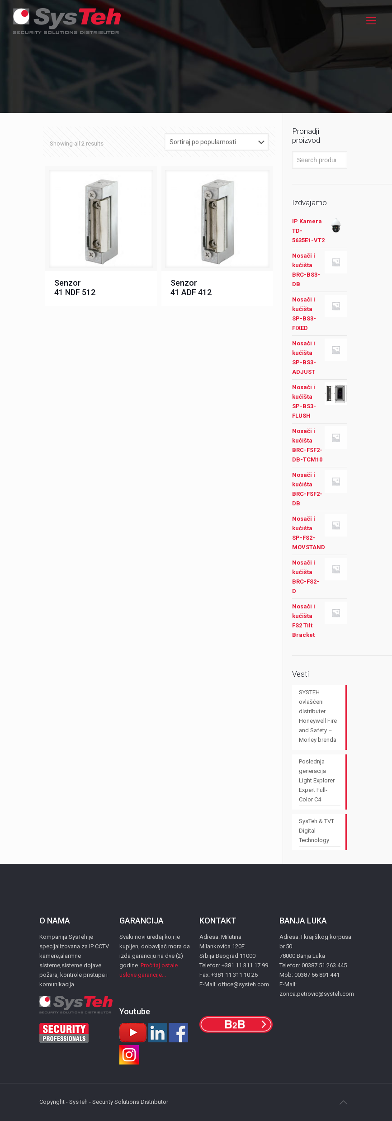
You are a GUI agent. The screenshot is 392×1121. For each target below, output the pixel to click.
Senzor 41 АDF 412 (191, 287)
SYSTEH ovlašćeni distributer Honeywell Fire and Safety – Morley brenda (318, 716)
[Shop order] (217, 142)
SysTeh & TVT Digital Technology (316, 830)
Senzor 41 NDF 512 (74, 287)
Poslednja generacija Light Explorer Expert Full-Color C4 (317, 780)
